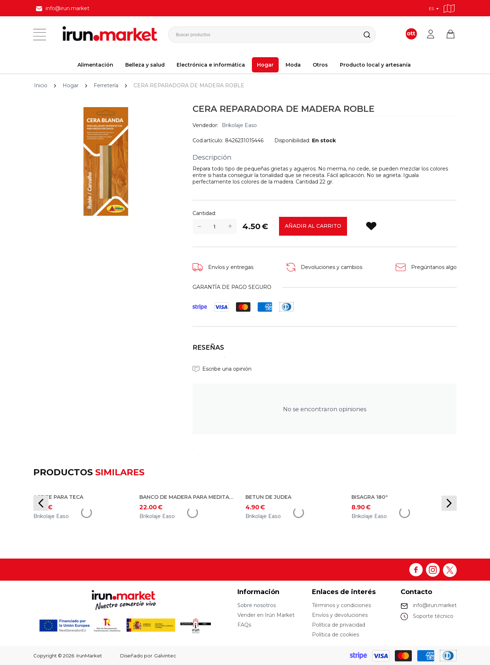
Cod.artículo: (208, 140)
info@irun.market (435, 605)
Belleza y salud (145, 65)
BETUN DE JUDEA (268, 497)
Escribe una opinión (227, 369)
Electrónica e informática (211, 65)
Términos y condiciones (341, 605)
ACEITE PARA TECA (58, 497)
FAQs (244, 625)
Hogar (265, 65)
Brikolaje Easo (239, 125)
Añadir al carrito (313, 226)
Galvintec (165, 655)
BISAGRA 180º (369, 497)
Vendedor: (205, 125)
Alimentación (95, 65)
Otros (320, 65)
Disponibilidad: (292, 140)
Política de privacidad (338, 625)
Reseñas (208, 347)
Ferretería (106, 85)
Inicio (40, 85)
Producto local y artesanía (375, 65)
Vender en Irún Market (266, 615)
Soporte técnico (433, 616)
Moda (293, 65)
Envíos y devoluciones (340, 615)
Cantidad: (204, 213)
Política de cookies (335, 634)
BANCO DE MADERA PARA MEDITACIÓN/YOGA (187, 497)
